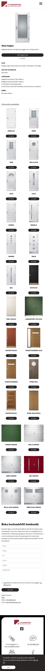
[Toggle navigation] (41, 3)
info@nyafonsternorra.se (13, 602)
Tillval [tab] (22, 58)
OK (8, 667)
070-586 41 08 (10, 600)
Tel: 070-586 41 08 (33, 644)
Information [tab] (22, 55)
